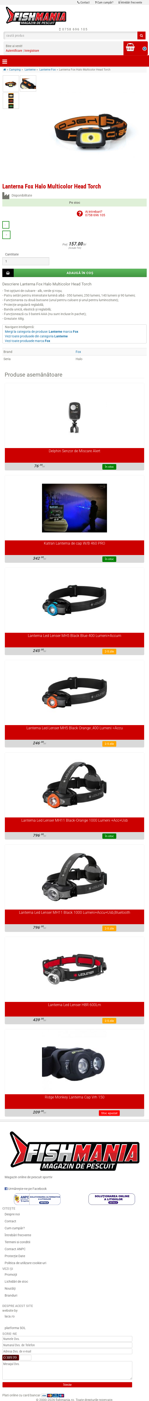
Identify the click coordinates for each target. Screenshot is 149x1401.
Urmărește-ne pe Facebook (26, 1189)
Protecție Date (15, 1256)
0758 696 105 (73, 29)
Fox (78, 352)
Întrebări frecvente (130, 2)
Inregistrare (31, 50)
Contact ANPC (15, 1249)
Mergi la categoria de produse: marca (41, 331)
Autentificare (14, 50)
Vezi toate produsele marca (27, 341)
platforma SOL (15, 1328)
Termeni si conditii (17, 1242)
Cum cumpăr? (104, 2)
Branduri (11, 1295)
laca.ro (10, 1316)
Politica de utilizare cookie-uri (25, 1263)
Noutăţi (10, 1288)
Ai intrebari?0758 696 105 (95, 213)
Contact (83, 2)
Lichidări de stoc (16, 1281)
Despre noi (12, 1214)
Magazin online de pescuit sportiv (74, 1153)
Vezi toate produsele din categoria (36, 336)
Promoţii (11, 1274)
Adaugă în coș (80, 273)
